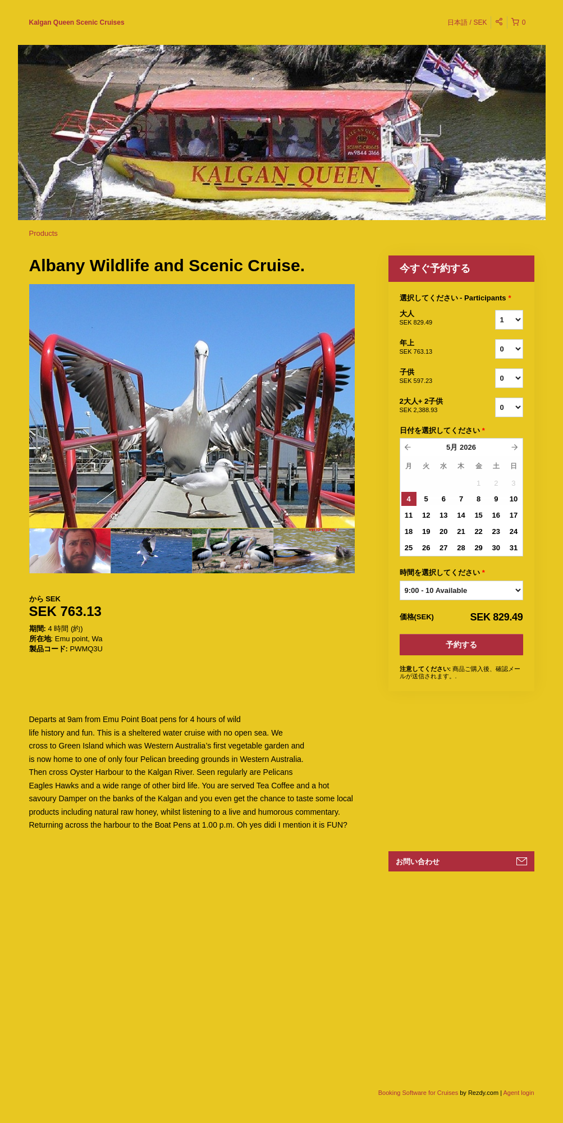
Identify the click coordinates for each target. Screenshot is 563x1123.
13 (443, 515)
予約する (461, 644)
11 (409, 515)
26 (426, 548)
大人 (433, 318)
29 (478, 548)
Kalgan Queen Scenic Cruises (77, 22)
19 (426, 531)
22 (478, 531)
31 (514, 548)
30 (496, 548)
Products (43, 233)
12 (426, 515)
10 (514, 499)
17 (514, 515)
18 (409, 531)
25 (409, 548)
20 (443, 531)
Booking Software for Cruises (419, 1092)
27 (443, 548)
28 (461, 548)
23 (496, 531)
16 (496, 515)
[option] (70, 550)
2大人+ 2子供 (433, 406)
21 (461, 531)
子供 (433, 377)
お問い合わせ (418, 861)
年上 (433, 348)
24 (514, 531)
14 (461, 515)
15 (478, 515)
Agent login (518, 1092)
